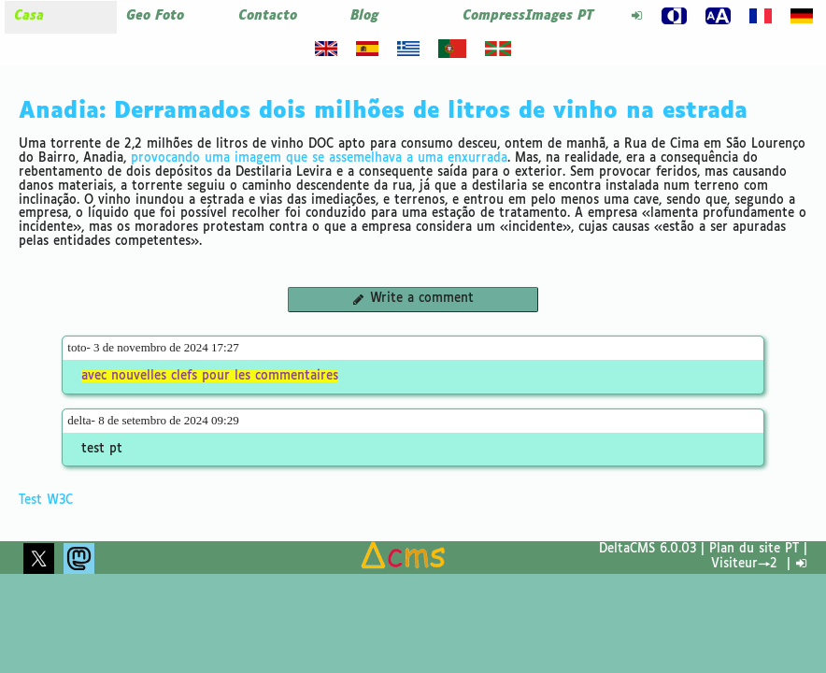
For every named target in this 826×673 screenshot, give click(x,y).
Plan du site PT (754, 549)
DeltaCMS (627, 549)
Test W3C (46, 500)
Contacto (267, 16)
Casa (29, 16)
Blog (364, 16)
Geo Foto (155, 16)
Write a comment (412, 299)
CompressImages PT (528, 16)
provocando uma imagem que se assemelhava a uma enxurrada (319, 158)
